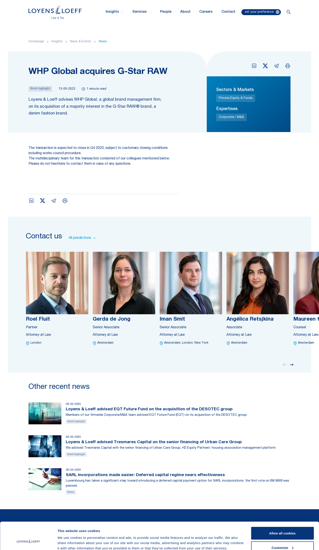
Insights (57, 41)
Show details (67, 536)
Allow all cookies (282, 509)
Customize (283, 524)
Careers (206, 12)
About (185, 12)
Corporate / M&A (231, 117)
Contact (228, 12)
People (165, 12)
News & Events (80, 41)
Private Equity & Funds (236, 98)
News (103, 41)
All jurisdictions (82, 238)
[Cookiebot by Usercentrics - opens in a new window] (28, 541)
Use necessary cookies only (282, 538)
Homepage (36, 41)
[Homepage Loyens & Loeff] (55, 12)
